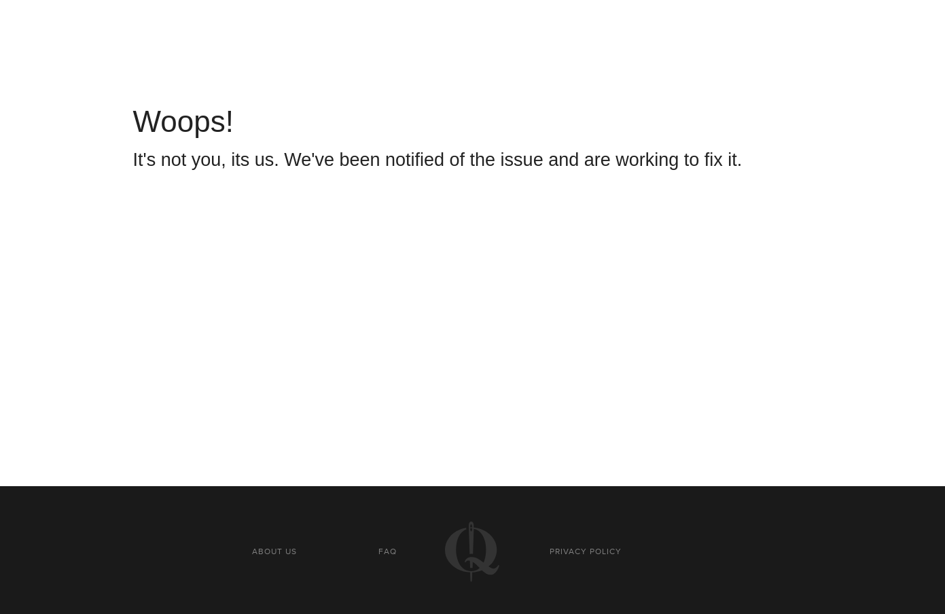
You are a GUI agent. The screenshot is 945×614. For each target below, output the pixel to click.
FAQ (387, 551)
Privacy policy (586, 551)
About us (274, 551)
